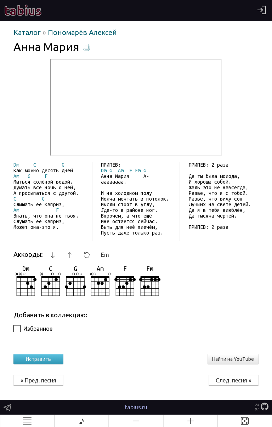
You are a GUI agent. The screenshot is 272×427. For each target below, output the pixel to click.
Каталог (27, 32)
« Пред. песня (38, 380)
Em (105, 255)
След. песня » (233, 380)
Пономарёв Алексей (82, 32)
